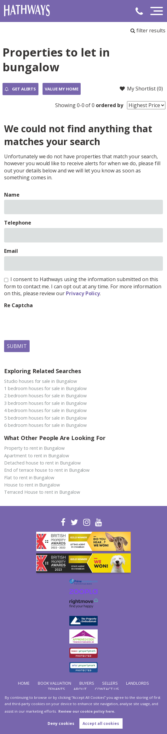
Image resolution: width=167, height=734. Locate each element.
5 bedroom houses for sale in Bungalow (45, 418)
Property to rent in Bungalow (34, 448)
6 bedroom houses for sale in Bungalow (45, 425)
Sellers (110, 683)
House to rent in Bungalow (32, 485)
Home (24, 683)
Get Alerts (20, 89)
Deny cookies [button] (61, 723)
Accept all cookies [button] (101, 723)
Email (11, 250)
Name (12, 194)
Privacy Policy (83, 293)
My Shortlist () (141, 88)
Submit (17, 346)
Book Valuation (54, 683)
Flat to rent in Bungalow (29, 478)
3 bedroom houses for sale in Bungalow (45, 403)
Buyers (86, 683)
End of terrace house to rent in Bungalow (46, 470)
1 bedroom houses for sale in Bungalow (45, 388)
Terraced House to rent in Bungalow (42, 492)
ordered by (109, 105)
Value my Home (61, 89)
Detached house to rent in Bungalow (42, 463)
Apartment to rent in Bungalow (36, 456)
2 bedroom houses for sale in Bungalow (45, 396)
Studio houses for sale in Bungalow (40, 381)
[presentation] (52, 323)
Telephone (17, 222)
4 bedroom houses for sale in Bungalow (45, 410)
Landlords (137, 683)
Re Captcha (18, 305)
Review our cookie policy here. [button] (86, 711)
